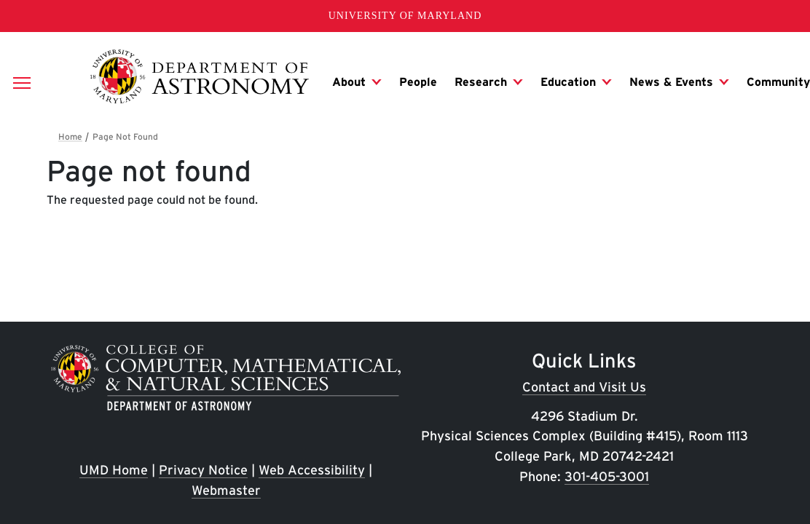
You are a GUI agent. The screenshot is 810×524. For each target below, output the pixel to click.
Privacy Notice (203, 469)
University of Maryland (405, 15)
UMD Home (113, 469)
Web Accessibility (312, 469)
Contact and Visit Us (584, 386)
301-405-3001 (607, 476)
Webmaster (226, 490)
